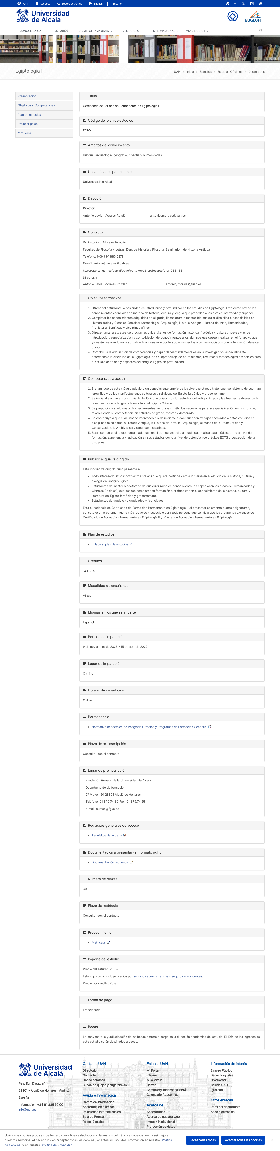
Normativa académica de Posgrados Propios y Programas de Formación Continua (149, 727)
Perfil (23, 3)
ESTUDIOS (61, 31)
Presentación (27, 96)
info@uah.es (27, 1109)
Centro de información (98, 1102)
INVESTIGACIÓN (131, 31)
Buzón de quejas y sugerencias (105, 1085)
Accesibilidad (156, 1112)
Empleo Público (221, 1070)
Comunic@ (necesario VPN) (166, 1090)
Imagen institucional (161, 1121)
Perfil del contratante (225, 1107)
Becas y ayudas (222, 1075)
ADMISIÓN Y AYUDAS (94, 31)
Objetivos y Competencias (36, 105)
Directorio (89, 1070)
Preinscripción (28, 124)
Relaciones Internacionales (102, 1112)
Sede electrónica (69, 3)
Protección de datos (161, 1126)
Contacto (89, 1075)
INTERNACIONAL (163, 31)
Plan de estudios (29, 114)
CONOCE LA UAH (32, 31)
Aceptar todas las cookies (243, 1140)
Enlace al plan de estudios (110, 544)
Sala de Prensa (93, 1116)
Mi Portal (153, 1070)
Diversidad (218, 1080)
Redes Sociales (93, 1121)
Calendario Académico (162, 1094)
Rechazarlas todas (202, 1140)
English (96, 3)
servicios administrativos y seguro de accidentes (167, 976)
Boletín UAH (219, 1085)
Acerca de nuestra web (163, 1116)
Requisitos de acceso (107, 835)
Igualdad (217, 1090)
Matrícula (24, 133)
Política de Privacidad (57, 1145)
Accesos (43, 3)
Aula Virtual (155, 1080)
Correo (151, 1085)
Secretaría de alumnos (98, 1107)
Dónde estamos (94, 1080)
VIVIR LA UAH (195, 31)
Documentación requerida (110, 862)
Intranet (152, 1075)
